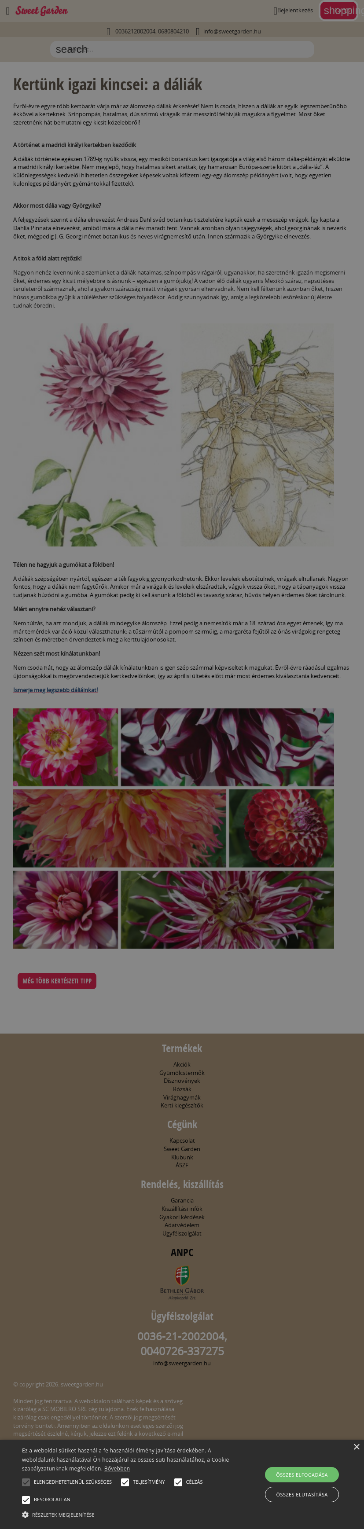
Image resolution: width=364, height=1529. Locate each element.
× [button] (356, 1447)
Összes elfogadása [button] (302, 1474)
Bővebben (117, 1468)
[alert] (182, 764)
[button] (26, 1482)
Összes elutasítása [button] (302, 1494)
